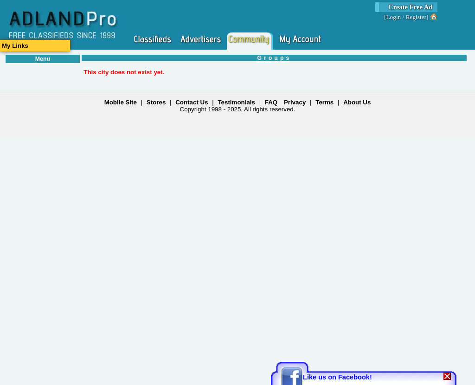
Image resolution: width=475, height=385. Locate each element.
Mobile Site (120, 102)
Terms (324, 102)
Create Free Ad (410, 7)
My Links (15, 45)
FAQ (271, 102)
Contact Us (191, 102)
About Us (357, 102)
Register (416, 16)
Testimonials (236, 102)
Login (393, 16)
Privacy (295, 102)
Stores (156, 102)
